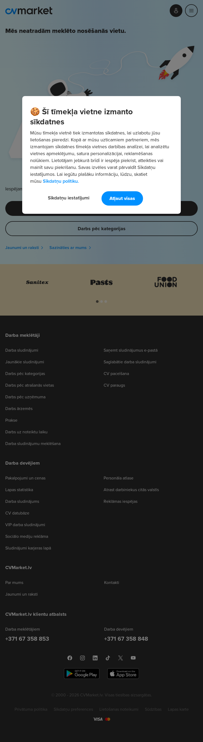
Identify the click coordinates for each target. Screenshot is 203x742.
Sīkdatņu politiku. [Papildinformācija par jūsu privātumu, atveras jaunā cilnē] (61, 181)
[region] (101, 155)
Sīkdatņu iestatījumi (68, 197)
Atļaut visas (122, 198)
